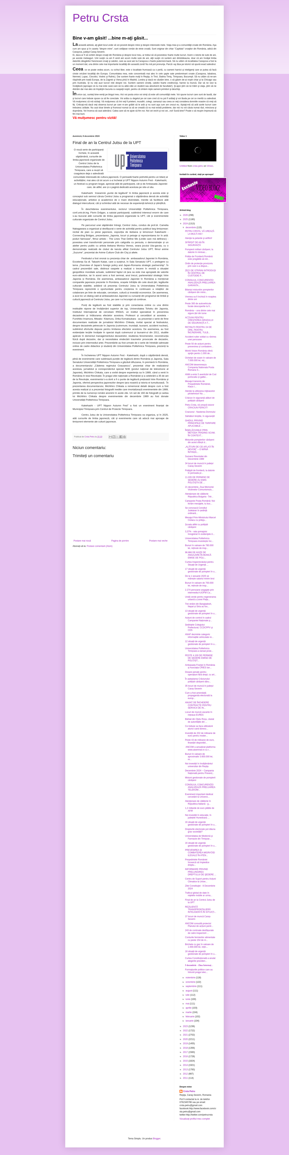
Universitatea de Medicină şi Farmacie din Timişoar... (199, 837)
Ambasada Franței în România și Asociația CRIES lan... (200, 666)
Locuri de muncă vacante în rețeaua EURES (198, 713)
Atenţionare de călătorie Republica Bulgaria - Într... (199, 495)
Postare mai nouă (82, 540)
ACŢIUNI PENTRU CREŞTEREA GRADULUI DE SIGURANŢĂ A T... (199, 320)
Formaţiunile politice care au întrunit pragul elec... (199, 971)
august (189, 990)
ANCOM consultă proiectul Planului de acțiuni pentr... (199, 924)
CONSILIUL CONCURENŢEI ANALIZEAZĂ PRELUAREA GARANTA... (200, 283)
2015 (186, 1061)
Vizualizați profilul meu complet (195, 1119)
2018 (186, 1048)
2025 (186, 219)
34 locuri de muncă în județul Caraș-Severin (199, 464)
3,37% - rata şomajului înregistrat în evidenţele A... (200, 532)
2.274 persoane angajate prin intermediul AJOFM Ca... (199, 591)
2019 (186, 1043)
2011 (186, 1078)
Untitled (183, 166)
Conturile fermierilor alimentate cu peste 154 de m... (200, 938)
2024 (186, 223)
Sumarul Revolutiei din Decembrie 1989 (196, 457)
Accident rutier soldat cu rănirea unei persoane (200, 338)
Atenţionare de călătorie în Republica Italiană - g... (198, 802)
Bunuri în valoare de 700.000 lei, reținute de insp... (199, 584)
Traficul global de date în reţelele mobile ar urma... (198, 894)
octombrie (191, 982)
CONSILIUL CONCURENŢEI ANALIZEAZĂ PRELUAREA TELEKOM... (200, 787)
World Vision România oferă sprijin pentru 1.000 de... (199, 352)
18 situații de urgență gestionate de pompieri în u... (200, 952)
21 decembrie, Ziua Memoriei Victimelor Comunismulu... (199, 488)
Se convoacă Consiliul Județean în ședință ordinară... (196, 511)
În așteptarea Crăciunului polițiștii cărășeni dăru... (198, 680)
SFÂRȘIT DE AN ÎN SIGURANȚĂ (194, 243)
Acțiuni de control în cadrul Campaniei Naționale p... (198, 619)
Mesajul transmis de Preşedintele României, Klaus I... (198, 384)
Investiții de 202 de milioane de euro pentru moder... (200, 734)
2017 (186, 1052)
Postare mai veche (158, 540)
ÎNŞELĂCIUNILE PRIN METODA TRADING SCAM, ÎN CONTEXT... (200, 433)
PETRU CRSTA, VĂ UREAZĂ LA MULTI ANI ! (199, 232)
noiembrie (191, 977)
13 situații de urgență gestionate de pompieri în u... (200, 612)
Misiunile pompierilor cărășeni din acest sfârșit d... (199, 441)
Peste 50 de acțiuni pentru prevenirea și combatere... (199, 345)
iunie (188, 999)
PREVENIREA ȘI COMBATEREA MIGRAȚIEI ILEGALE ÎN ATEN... (200, 853)
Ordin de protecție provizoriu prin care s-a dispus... (199, 264)
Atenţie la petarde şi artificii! (198, 238)
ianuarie (190, 1020)
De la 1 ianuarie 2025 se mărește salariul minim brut (199, 577)
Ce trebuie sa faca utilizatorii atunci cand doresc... (199, 727)
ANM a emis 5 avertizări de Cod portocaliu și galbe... (200, 375)
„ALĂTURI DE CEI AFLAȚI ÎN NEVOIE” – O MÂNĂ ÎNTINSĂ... (199, 449)
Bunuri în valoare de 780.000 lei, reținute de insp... (199, 546)
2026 (186, 215)
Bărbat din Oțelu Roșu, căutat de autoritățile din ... (199, 720)
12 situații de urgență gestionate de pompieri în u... (200, 642)
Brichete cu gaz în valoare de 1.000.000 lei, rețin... (199, 945)
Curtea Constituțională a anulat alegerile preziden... (200, 959)
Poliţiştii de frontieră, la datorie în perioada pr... (200, 471)
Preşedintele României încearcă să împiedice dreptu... (197, 862)
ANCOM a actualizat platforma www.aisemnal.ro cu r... (200, 748)
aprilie (189, 1008)
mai (188, 1003)
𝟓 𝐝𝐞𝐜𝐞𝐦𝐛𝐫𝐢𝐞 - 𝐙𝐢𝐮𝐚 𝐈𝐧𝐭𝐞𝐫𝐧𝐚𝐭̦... (199, 965)
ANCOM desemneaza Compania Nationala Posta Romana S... (199, 367)
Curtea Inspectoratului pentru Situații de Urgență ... (199, 563)
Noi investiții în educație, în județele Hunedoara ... (198, 816)
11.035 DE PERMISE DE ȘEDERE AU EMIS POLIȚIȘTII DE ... (197, 480)
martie (189, 1012)
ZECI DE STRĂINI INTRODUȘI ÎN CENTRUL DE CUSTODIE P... (200, 273)
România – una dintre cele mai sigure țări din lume (200, 311)
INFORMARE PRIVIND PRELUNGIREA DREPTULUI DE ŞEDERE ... (200, 872)
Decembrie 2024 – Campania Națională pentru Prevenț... (199, 771)
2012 (186, 1073)
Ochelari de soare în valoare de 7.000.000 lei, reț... (200, 359)
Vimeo (210, 166)
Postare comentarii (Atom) (99, 546)
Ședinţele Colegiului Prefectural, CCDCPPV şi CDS (199, 627)
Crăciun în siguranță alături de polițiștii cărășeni (200, 399)
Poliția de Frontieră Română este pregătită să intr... (199, 257)
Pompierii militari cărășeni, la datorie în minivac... (199, 250)
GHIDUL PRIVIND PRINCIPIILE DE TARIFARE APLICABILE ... (200, 423)
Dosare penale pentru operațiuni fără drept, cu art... (200, 673)
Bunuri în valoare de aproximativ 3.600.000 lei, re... (199, 757)
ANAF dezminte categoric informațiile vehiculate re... (199, 635)
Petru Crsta (100, 18)
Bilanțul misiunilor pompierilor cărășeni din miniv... (199, 291)
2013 (186, 1069)
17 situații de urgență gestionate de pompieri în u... (200, 570)
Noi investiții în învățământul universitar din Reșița (199, 764)
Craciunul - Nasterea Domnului (200, 412)
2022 (186, 1030)
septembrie (191, 986)
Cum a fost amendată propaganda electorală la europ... (198, 696)
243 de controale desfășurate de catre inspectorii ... (199, 931)
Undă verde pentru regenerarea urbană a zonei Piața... (200, 598)
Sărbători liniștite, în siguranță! (200, 416)
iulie (188, 995)
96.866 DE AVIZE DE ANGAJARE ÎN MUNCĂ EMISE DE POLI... (198, 555)
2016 (186, 1056)
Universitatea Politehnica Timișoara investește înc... (199, 539)
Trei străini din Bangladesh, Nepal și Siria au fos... (198, 605)
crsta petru (198, 166)
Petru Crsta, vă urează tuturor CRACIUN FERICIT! (199, 406)
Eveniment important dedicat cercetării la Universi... (199, 795)
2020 (186, 1039)
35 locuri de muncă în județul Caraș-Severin (199, 687)
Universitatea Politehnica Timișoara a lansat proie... (199, 649)
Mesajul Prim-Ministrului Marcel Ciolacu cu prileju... (200, 518)
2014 (186, 1065)
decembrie (191, 227)
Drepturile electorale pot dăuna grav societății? (200, 830)
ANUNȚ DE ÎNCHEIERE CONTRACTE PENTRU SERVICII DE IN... (198, 705)
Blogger (156, 1138)
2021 (186, 1035)
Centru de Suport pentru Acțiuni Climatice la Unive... (200, 880)
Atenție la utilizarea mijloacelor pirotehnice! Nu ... (200, 392)
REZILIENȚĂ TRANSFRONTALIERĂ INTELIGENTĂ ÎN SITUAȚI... (200, 910)
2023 (186, 1026)
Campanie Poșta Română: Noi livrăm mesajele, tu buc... (200, 502)
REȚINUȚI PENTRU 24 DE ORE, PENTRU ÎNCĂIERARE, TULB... (198, 330)
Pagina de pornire (120, 540)
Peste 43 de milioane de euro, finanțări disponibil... (199, 741)
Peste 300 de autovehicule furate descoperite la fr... (198, 304)
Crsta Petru (189, 1091)
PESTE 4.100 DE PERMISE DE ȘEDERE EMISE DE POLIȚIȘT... (199, 658)
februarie (190, 1016)
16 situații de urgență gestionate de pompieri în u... (200, 823)
